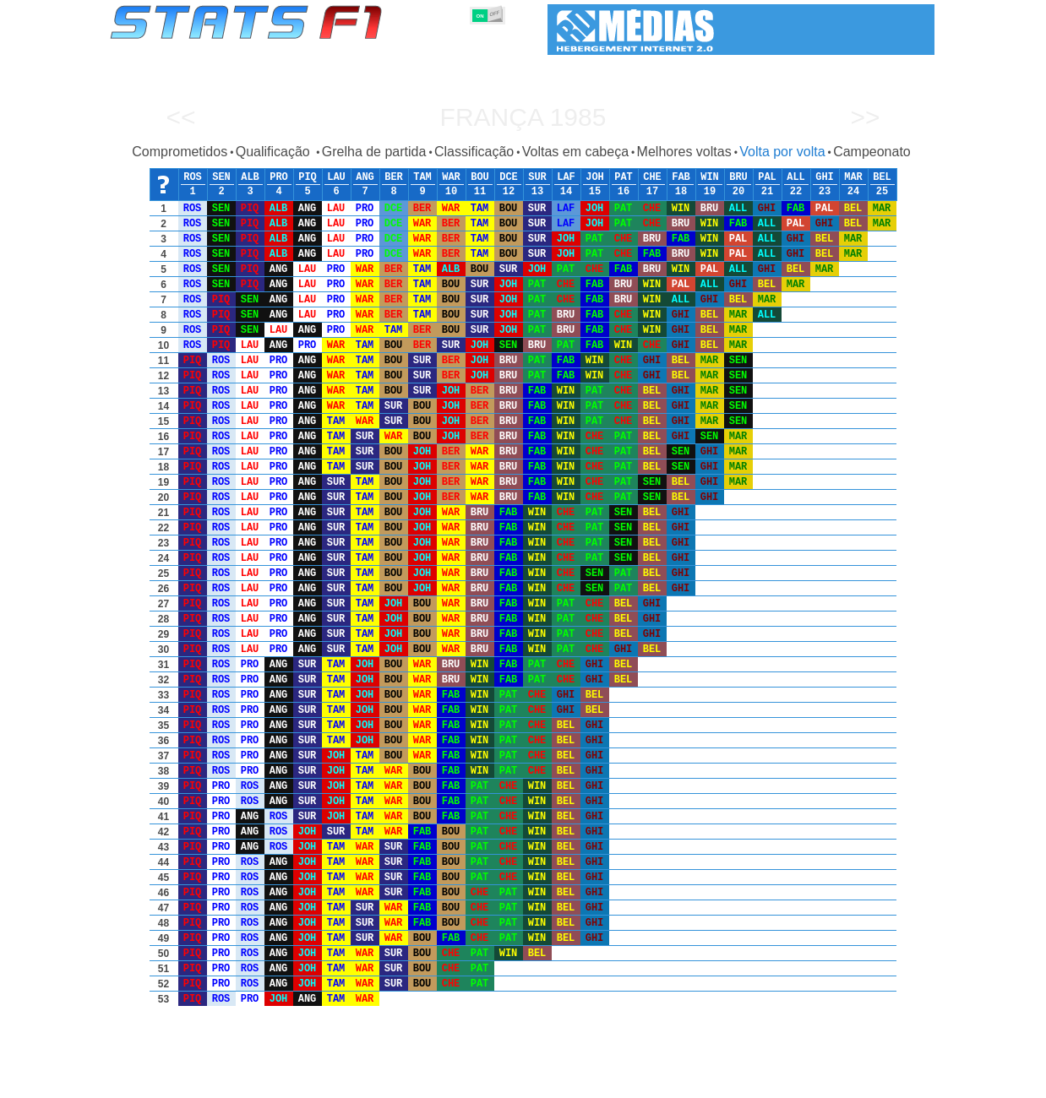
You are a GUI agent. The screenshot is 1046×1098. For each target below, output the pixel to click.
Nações (636, 1082)
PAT (623, 177)
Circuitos (691, 1082)
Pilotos (403, 1082)
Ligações (796, 1082)
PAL (767, 177)
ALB (250, 177)
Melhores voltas (684, 151)
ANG (365, 177)
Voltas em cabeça (575, 151)
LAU (336, 177)
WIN (709, 177)
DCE (508, 177)
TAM (422, 177)
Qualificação (275, 151)
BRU (738, 177)
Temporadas (240, 1082)
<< (180, 117)
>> (865, 117)
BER (393, 177)
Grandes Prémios (327, 1082)
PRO (279, 177)
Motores (535, 1082)
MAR (853, 177)
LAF (566, 177)
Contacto (903, 1082)
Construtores (467, 1082)
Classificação (474, 151)
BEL (882, 177)
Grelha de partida (374, 151)
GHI (824, 177)
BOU (480, 177)
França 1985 (523, 117)
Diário (743, 1082)
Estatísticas (166, 1082)
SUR (537, 177)
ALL (796, 177)
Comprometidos (179, 151)
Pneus (586, 1082)
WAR (451, 177)
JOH (595, 177)
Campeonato (872, 151)
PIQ (307, 177)
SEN (221, 177)
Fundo (849, 1082)
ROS (192, 177)
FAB (681, 177)
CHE (652, 177)
